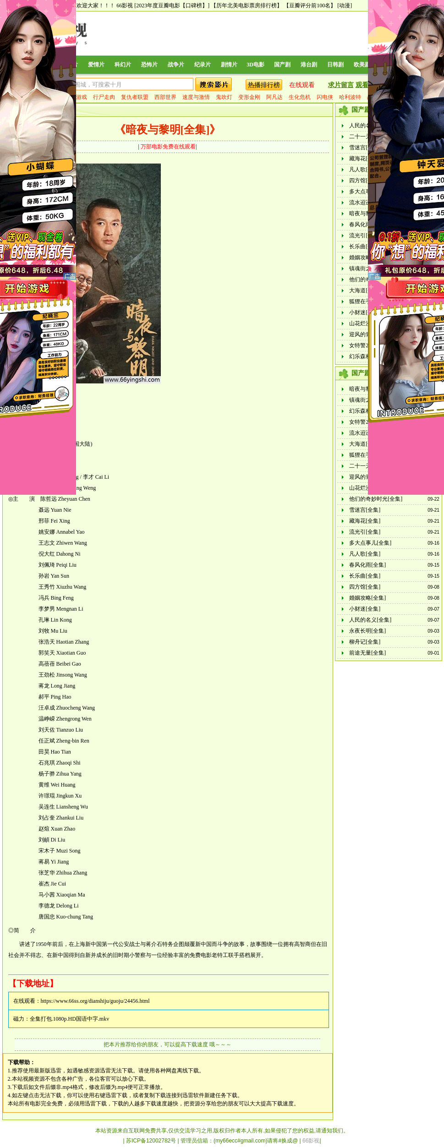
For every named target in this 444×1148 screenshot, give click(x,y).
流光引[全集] (364, 235)
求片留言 (341, 85)
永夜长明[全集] (367, 631)
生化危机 (300, 97)
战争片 (176, 64)
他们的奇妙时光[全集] (375, 499)
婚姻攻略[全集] (367, 598)
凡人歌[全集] (364, 169)
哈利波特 (350, 97)
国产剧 (282, 64)
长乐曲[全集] (364, 246)
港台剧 (309, 64)
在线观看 (302, 85)
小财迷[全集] (364, 312)
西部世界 (165, 97)
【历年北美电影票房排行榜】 (246, 5)
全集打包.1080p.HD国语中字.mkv (70, 1019)
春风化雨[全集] (367, 565)
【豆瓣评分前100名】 (310, 5)
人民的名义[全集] (370, 620)
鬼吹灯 (224, 97)
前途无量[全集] (367, 653)
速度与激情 (196, 97)
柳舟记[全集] (364, 642)
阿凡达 (274, 97)
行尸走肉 (104, 97)
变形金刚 (249, 97)
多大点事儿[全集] (370, 543)
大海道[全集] (364, 290)
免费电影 (201, 955)
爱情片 (96, 64)
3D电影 (255, 64)
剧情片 (229, 64)
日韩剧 (335, 64)
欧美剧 (362, 64)
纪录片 (202, 64)
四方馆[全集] (364, 180)
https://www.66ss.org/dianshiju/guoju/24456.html (95, 1001)
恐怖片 (149, 64)
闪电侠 (325, 97)
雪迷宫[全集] (364, 147)
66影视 (124, 5)
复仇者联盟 (134, 97)
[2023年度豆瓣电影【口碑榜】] (171, 5)
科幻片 (123, 64)
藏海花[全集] (364, 158)
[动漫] (344, 5)
